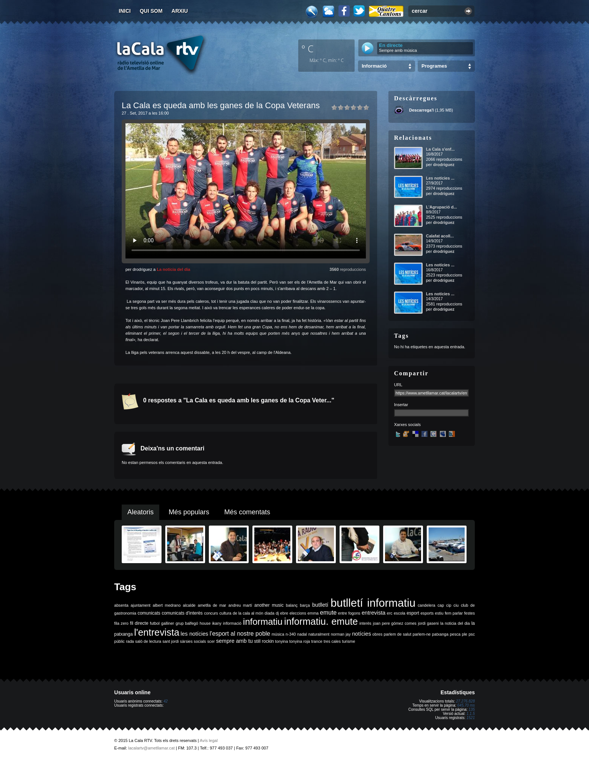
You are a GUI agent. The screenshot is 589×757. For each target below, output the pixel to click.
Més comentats (247, 512)
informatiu (262, 621)
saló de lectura (148, 641)
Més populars (189, 512)
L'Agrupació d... (441, 207)
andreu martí (240, 605)
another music (269, 605)
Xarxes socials (407, 424)
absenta (121, 605)
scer (211, 641)
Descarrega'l (421, 110)
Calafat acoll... (440, 236)
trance (317, 641)
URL (398, 384)
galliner (167, 623)
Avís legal (209, 740)
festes (469, 613)
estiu (439, 613)
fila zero (121, 623)
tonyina (281, 641)
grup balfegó (186, 623)
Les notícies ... (440, 178)
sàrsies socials (193, 641)
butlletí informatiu (373, 603)
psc (471, 634)
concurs (211, 613)
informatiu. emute (321, 621)
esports (426, 613)
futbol (155, 623)
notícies (361, 634)
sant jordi (171, 641)
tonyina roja (299, 641)
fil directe (139, 623)
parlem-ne (422, 634)
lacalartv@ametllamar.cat (151, 748)
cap (441, 605)
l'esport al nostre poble (240, 633)
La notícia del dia (173, 269)
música (278, 634)
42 (165, 701)
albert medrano (167, 605)
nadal (302, 634)
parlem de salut (397, 634)
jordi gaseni (428, 623)
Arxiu (180, 11)
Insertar (401, 404)
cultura (225, 613)
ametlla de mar (212, 605)
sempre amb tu (234, 641)
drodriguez (444, 164)
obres (377, 634)
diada (269, 613)
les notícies (194, 634)
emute (328, 612)
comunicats (148, 613)
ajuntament (141, 605)
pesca (455, 634)
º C (308, 48)
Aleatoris (140, 512)
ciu (456, 605)
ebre (284, 613)
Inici (125, 11)
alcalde (189, 605)
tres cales (332, 641)
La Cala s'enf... (440, 149)
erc (390, 613)
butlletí (320, 605)
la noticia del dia (455, 623)
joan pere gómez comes (395, 623)
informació (232, 623)
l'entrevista (156, 632)
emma (313, 613)
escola (399, 613)
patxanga (440, 634)
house (205, 623)
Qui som (151, 11)
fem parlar (454, 613)
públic (119, 641)
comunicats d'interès (182, 613)
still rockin (264, 641)
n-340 (290, 634)
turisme (348, 641)
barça (305, 605)
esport (412, 613)
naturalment (318, 634)
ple (464, 634)
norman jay (341, 634)
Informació (374, 66)
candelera (426, 605)
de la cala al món (248, 613)
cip (449, 605)
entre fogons (349, 613)
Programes (434, 66)
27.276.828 (465, 701)
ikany (217, 623)
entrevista (374, 613)
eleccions (298, 613)
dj (277, 613)
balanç (292, 605)
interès (365, 623)
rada (130, 641)
